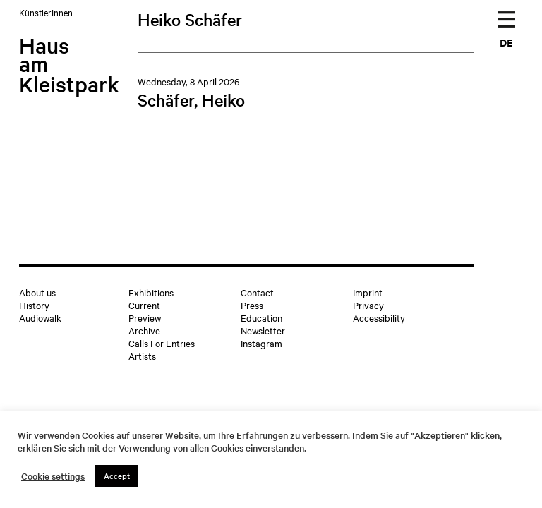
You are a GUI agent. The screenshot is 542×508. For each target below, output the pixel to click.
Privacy (368, 304)
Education (261, 317)
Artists (142, 355)
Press (252, 304)
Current (144, 304)
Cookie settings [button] (53, 476)
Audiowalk (40, 317)
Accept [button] (117, 475)
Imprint (368, 292)
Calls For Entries (161, 343)
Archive (144, 330)
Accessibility (379, 317)
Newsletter (263, 330)
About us (37, 292)
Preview (144, 317)
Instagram (261, 343)
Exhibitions (151, 292)
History (34, 304)
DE (506, 42)
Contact (257, 292)
